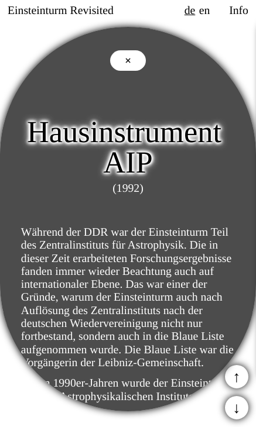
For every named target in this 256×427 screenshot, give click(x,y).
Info (238, 10)
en (204, 10)
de (190, 10)
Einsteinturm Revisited (61, 10)
